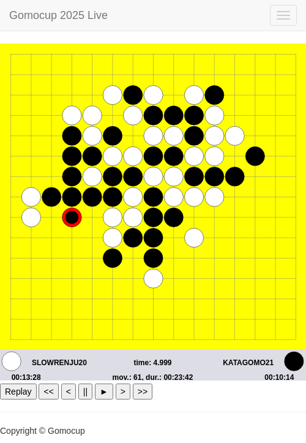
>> (142, 391)
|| (85, 391)
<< (48, 391)
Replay (18, 391)
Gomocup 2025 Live (58, 15)
